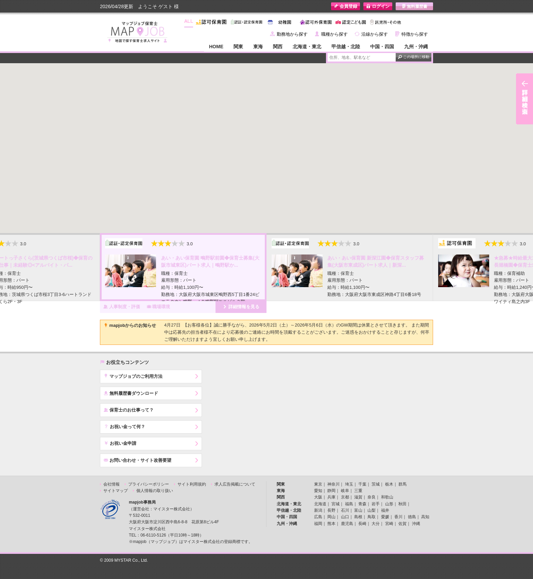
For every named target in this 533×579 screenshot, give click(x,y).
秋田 (402, 504)
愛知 (318, 490)
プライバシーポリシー (148, 484)
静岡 (331, 490)
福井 (385, 510)
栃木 (389, 484)
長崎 (362, 523)
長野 (331, 510)
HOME (216, 46)
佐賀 (402, 523)
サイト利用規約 (191, 484)
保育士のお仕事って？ (129, 410)
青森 (362, 504)
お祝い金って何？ (124, 426)
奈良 (371, 497)
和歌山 (387, 497)
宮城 (335, 504)
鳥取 (371, 516)
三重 (358, 490)
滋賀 (358, 497)
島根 (358, 516)
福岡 (318, 523)
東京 (318, 484)
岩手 (376, 504)
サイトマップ (115, 490)
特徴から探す (414, 34)
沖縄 (416, 523)
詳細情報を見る (241, 306)
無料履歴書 (414, 6)
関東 (238, 46)
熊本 (331, 523)
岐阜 (345, 490)
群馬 (402, 484)
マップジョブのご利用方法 (133, 376)
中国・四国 (382, 46)
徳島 (412, 516)
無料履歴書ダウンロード (131, 393)
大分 (376, 523)
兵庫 (331, 497)
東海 (258, 46)
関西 (277, 46)
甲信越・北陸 (345, 46)
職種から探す (334, 34)
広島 (318, 516)
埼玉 (349, 484)
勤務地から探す (292, 34)
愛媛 (385, 516)
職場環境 (158, 306)
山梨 (371, 510)
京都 (345, 497)
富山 (358, 510)
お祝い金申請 (120, 443)
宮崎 (389, 523)
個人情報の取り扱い (154, 490)
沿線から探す (374, 34)
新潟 (318, 510)
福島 (349, 504)
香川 (398, 516)
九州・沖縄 (416, 46)
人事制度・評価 (121, 306)
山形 (389, 504)
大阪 (318, 497)
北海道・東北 (307, 46)
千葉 (362, 484)
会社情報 (111, 484)
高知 (425, 516)
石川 (345, 510)
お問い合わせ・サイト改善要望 (137, 460)
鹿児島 (347, 523)
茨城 (376, 484)
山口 (345, 516)
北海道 (320, 504)
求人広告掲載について (234, 484)
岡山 (331, 516)
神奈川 (333, 484)
